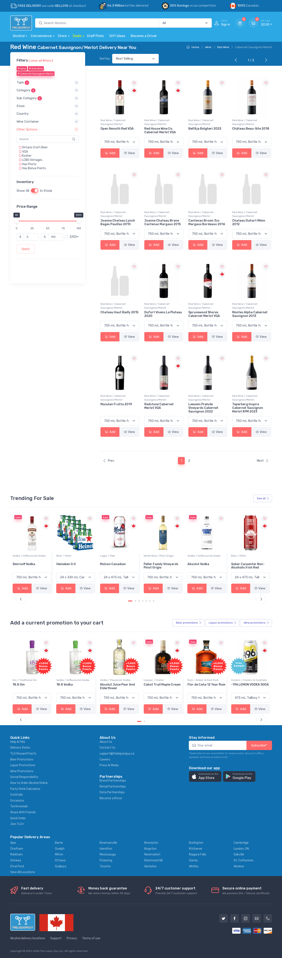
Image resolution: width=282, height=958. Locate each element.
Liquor (222, 623)
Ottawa (60, 860)
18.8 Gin (62, 684)
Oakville (239, 854)
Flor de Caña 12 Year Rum (250, 684)
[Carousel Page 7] (153, 600)
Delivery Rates (20, 747)
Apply (25, 249)
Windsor (239, 866)
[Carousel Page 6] (149, 600)
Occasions (17, 800)
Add (110, 153)
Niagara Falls (197, 854)
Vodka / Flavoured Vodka (159, 680)
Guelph (59, 849)
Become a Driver (144, 36)
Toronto (105, 866)
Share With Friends (23, 812)
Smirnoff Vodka (67, 564)
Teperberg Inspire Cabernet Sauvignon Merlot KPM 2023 (247, 407)
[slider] (16, 220)
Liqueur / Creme (198, 680)
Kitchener (195, 849)
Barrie (59, 843)
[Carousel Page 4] (142, 600)
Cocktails (16, 794)
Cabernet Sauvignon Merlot (35, 73)
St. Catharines (243, 860)
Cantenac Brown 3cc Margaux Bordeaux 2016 (206, 222)
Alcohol (19, 36)
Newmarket (152, 854)
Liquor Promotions (22, 765)
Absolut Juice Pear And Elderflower (161, 686)
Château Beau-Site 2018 (250, 128)
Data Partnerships (112, 792)
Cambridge (241, 843)
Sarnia (193, 860)
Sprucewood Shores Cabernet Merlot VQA (204, 314)
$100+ (74, 237)
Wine (208, 47)
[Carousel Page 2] (135, 600)
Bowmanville (108, 843)
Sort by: (105, 58)
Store (62, 36)
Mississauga (108, 854)
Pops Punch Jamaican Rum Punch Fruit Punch (30, 686)
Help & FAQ (17, 742)
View (129, 153)
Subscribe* (259, 745)
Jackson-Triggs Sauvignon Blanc (25, 566)
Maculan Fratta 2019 (116, 404)
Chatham (16, 849)
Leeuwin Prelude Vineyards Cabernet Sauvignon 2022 (203, 407)
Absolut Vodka (242, 564)
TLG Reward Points (23, 753)
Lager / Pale (151, 555)
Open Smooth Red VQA (117, 128)
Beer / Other (107, 555)
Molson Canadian (156, 564)
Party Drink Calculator (25, 789)
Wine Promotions (21, 771)
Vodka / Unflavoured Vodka (72, 555)
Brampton (151, 843)
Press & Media (109, 765)
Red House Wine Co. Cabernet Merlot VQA (160, 130)
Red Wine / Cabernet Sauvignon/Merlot (113, 122)
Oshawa (15, 860)
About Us (106, 742)
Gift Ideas (117, 36)
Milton (59, 854)
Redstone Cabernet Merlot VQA (159, 406)
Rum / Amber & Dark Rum (246, 680)
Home (193, 47)
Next (263, 461)
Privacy (72, 938)
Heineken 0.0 (109, 564)
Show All (23, 191)
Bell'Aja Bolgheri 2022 (204, 128)
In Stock (46, 191)
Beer (189, 623)
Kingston (150, 849)
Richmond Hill (153, 860)
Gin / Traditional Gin (68, 680)
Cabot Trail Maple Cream (206, 684)
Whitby (194, 866)
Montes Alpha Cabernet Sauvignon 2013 (250, 314)
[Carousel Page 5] (146, 600)
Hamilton (106, 849)
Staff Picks (95, 36)
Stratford (17, 866)
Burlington (196, 843)
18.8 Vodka (108, 684)
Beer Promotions (21, 759)
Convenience (41, 36)
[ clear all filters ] (41, 60)
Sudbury (60, 866)
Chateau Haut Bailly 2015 (119, 312)
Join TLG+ (17, 824)
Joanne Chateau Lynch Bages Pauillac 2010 (117, 222)
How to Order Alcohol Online (29, 783)
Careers (105, 759)
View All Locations (22, 872)
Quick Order (18, 818)
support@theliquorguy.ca (117, 753)
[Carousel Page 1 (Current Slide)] (130, 600)
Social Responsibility (24, 777)
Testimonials (19, 806)
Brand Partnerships (113, 780)
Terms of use (91, 938)
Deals (77, 36)
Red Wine (223, 47)
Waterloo (150, 866)
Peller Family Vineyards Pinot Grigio (205, 566)
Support (56, 938)
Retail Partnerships (113, 786)
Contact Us (107, 747)
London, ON (241, 849)
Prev (108, 461)
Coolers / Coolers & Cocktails (30, 680)
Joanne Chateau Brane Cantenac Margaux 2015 (162, 222)
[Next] (265, 60)
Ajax (13, 843)
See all (263, 498)
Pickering (106, 860)
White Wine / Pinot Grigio (203, 555)
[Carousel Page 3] (139, 600)
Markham (16, 854)
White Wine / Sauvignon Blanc (31, 555)
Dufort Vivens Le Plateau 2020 (163, 314)
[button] (48, 83)
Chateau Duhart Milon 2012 (248, 222)
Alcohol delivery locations (27, 938)
